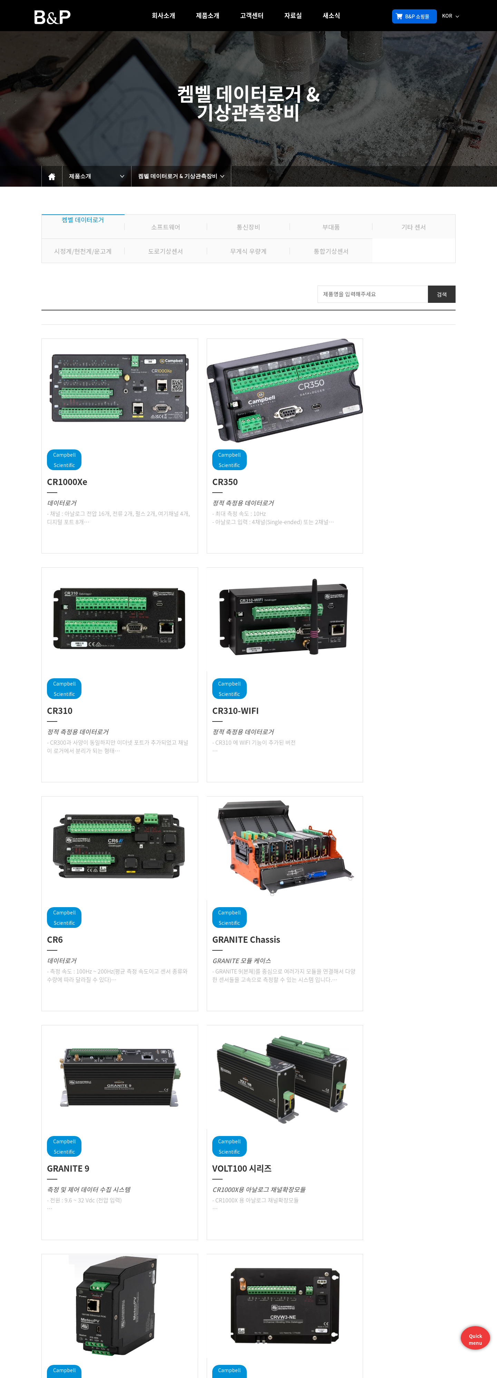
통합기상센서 (331, 250)
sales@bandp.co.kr (353, 1354)
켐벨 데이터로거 (83, 219)
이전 (236, 1265)
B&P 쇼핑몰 (412, 16)
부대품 (331, 226)
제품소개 (208, 15)
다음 (261, 1265)
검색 (442, 294)
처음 (224, 1265)
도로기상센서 (165, 250)
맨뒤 (273, 1265)
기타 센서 (413, 226)
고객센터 (252, 15)
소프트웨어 (166, 226)
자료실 (293, 15)
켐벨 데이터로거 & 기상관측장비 (177, 176)
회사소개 (163, 15)
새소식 (331, 15)
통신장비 (248, 226)
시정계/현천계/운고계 (83, 250)
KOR (450, 15)
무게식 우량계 (248, 250)
